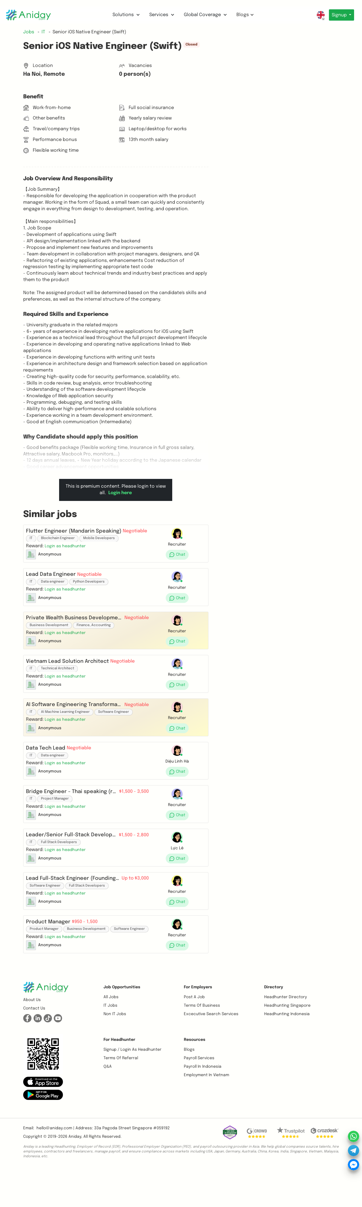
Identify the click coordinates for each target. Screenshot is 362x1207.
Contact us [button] (34, 1046)
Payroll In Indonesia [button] (202, 1104)
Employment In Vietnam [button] (206, 1113)
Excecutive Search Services (211, 1052)
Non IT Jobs (115, 1052)
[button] (67, 547)
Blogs (244, 14)
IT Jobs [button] (110, 1043)
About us (32, 1037)
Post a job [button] (194, 1035)
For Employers (198, 1025)
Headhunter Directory (285, 1035)
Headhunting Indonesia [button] (287, 1052)
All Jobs (111, 1035)
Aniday (74, 1174)
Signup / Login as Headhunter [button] (132, 1087)
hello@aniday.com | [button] (55, 1166)
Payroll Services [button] (199, 1096)
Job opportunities (122, 1025)
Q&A (108, 1104)
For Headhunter (119, 1077)
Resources (194, 1077)
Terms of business (202, 1043)
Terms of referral (121, 1096)
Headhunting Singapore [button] (287, 1043)
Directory (273, 1025)
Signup (339, 15)
